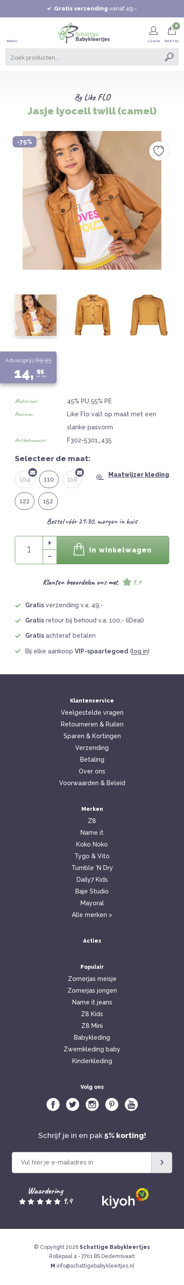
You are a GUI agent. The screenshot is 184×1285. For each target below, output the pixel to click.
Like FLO (97, 97)
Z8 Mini (92, 1025)
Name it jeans (92, 1002)
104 (27, 477)
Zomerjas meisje (92, 978)
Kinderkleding (92, 1060)
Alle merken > (92, 914)
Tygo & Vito (92, 856)
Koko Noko (92, 844)
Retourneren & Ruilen (92, 724)
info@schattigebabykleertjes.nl (95, 1266)
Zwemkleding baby (92, 1049)
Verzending (92, 747)
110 (49, 479)
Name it (92, 832)
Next (173, 195)
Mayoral (92, 903)
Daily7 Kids (92, 879)
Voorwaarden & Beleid (92, 783)
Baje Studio (92, 891)
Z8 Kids (92, 1014)
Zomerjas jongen (92, 990)
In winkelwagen (113, 549)
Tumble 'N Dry (92, 867)
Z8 (92, 820)
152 (48, 501)
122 (25, 501)
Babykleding (92, 1037)
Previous (11, 195)
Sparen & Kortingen (92, 736)
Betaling (92, 759)
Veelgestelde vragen (92, 712)
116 (74, 477)
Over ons (92, 771)
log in (140, 651)
